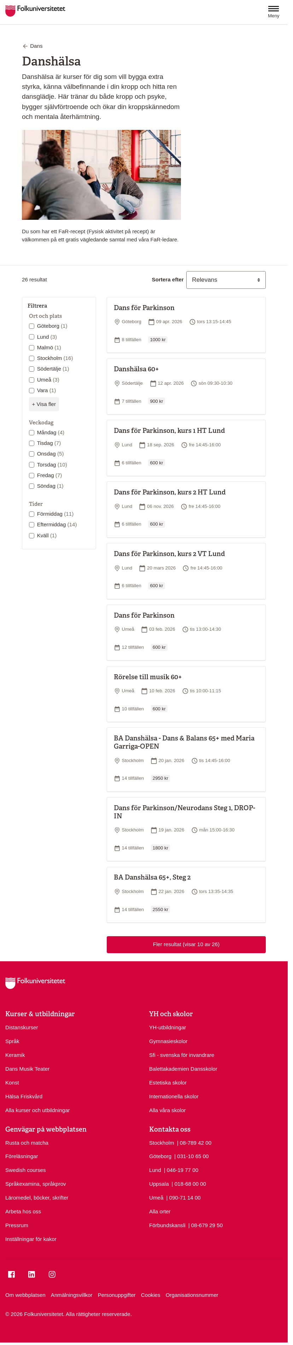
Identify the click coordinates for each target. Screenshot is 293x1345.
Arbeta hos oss (23, 1211)
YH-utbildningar (167, 1027)
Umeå (48, 380)
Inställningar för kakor (31, 1239)
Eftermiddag (57, 524)
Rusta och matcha (26, 1143)
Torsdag (52, 465)
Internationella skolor (174, 1096)
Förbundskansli (167, 1225)
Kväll (47, 535)
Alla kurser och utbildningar (37, 1110)
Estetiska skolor (168, 1083)
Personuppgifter (117, 1295)
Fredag (49, 475)
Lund (47, 337)
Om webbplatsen (25, 1295)
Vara (46, 390)
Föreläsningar (21, 1156)
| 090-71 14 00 (183, 1197)
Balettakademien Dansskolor (183, 1069)
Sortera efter (168, 279)
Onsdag (50, 454)
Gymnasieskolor (168, 1041)
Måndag (50, 432)
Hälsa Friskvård (23, 1096)
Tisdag (49, 443)
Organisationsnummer (192, 1295)
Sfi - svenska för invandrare (181, 1055)
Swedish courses (25, 1170)
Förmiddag (55, 514)
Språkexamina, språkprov (35, 1184)
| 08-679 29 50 (205, 1224)
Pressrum (16, 1225)
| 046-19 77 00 (181, 1169)
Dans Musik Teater (27, 1069)
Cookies (150, 1295)
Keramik (15, 1055)
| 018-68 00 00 (189, 1183)
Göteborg (52, 326)
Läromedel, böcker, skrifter (36, 1198)
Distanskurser (21, 1027)
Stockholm (55, 358)
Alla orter (160, 1211)
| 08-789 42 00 (194, 1142)
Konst (12, 1083)
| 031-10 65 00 (191, 1155)
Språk (12, 1041)
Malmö (49, 347)
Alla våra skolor (167, 1110)
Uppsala (159, 1184)
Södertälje (53, 369)
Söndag (50, 486)
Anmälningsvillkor (72, 1295)
